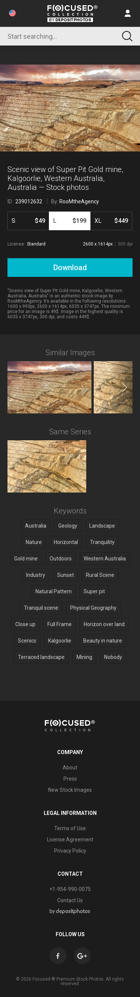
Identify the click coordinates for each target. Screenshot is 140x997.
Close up (25, 624)
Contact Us (70, 900)
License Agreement (70, 840)
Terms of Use (70, 828)
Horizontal (66, 542)
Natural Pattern (53, 591)
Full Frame (59, 624)
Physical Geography (93, 608)
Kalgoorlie (59, 641)
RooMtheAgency (79, 201)
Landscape (102, 526)
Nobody (113, 657)
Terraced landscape (41, 657)
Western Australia (105, 559)
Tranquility (102, 542)
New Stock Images (70, 790)
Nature (34, 542)
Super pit (94, 591)
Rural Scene (100, 575)
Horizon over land (104, 624)
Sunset (65, 575)
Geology (67, 526)
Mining (84, 657)
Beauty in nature (102, 641)
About (70, 768)
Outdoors (61, 559)
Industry (35, 575)
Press (70, 779)
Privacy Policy (70, 851)
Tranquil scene (41, 608)
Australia (35, 526)
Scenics (27, 641)
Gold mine (26, 559)
